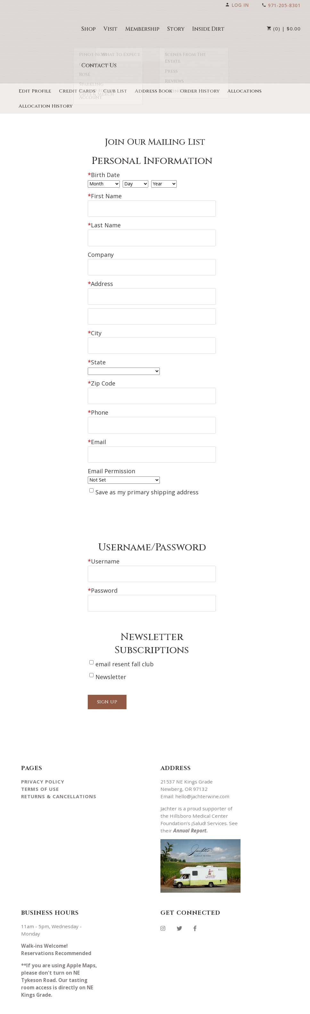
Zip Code (101, 374)
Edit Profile (35, 91)
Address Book (153, 91)
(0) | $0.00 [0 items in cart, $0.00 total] (284, 28)
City (95, 325)
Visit (110, 29)
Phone (98, 402)
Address (100, 279)
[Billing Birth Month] (104, 184)
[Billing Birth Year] (164, 184)
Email (97, 430)
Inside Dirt (208, 29)
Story (175, 29)
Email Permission (111, 458)
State (97, 353)
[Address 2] (152, 310)
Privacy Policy (42, 766)
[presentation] (136, 506)
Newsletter (110, 661)
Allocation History (46, 106)
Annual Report (189, 815)
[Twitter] (182, 911)
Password (103, 576)
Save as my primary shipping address (147, 479)
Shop (88, 29)
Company (101, 252)
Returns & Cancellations (58, 780)
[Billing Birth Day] (135, 184)
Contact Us (99, 65)
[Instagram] (165, 911)
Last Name (104, 224)
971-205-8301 (281, 5)
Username (103, 548)
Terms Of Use (40, 773)
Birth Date (104, 175)
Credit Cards (77, 91)
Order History (200, 91)
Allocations (244, 91)
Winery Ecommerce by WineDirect (125, 1007)
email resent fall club (124, 648)
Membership (142, 29)
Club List (115, 91)
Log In (237, 5)
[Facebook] (197, 911)
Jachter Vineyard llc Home (43, 28)
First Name (105, 196)
